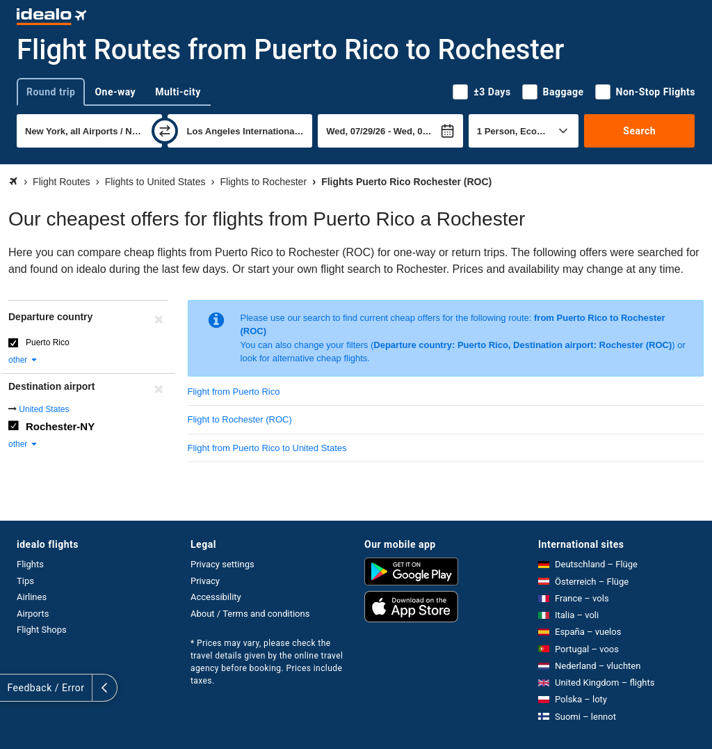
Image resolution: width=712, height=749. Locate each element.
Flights (30, 564)
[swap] (165, 131)
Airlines (32, 597)
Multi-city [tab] (178, 91)
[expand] (12, 688)
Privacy (205, 581)
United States (44, 409)
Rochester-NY (60, 426)
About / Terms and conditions (250, 613)
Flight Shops (42, 629)
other (23, 360)
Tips (25, 581)
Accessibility (216, 597)
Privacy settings (222, 564)
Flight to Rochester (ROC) (240, 419)
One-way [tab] (115, 91)
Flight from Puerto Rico (234, 391)
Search (639, 130)
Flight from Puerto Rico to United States (267, 448)
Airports (33, 613)
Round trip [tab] (50, 91)
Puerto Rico (48, 342)
